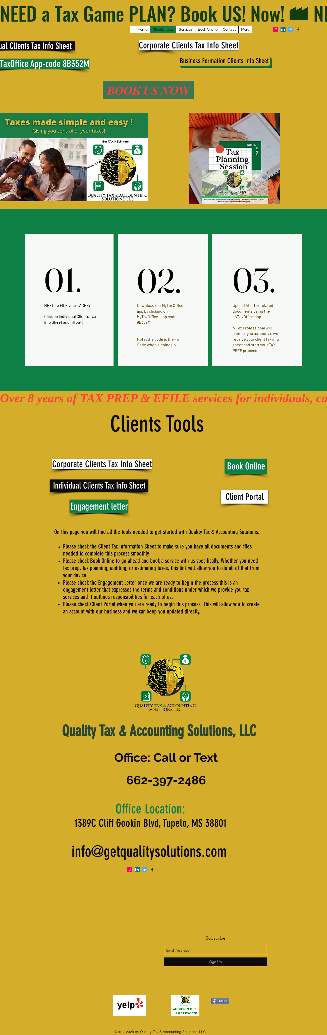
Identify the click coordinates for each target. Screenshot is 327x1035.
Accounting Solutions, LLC (193, 731)
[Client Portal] (244, 497)
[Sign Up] (215, 961)
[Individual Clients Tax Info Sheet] (99, 485)
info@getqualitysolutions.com (149, 851)
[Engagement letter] (99, 506)
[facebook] (298, 29)
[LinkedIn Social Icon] (283, 29)
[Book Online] (246, 466)
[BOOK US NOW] (148, 90)
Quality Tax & (96, 731)
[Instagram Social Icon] (275, 29)
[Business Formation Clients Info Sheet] (224, 61)
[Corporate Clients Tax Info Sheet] (189, 45)
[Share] (220, 1001)
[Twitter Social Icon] (290, 29)
